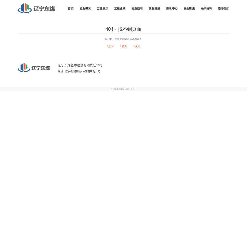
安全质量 (189, 8)
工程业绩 (119, 8)
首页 (70, 8)
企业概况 (85, 8)
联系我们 (223, 8)
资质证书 (137, 8)
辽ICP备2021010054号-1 (122, 89)
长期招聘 (206, 8)
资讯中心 (171, 8)
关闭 (137, 46)
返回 (110, 46)
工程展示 (102, 8)
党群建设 (154, 8)
